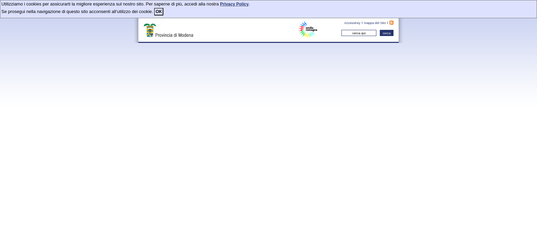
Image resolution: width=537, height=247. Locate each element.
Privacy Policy (234, 4)
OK (158, 11)
